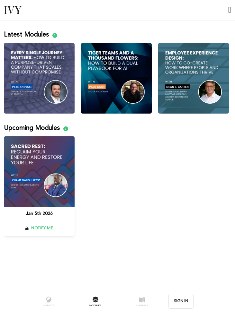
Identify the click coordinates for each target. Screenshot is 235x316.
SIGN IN (181, 301)
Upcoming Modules (36, 128)
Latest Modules (30, 35)
